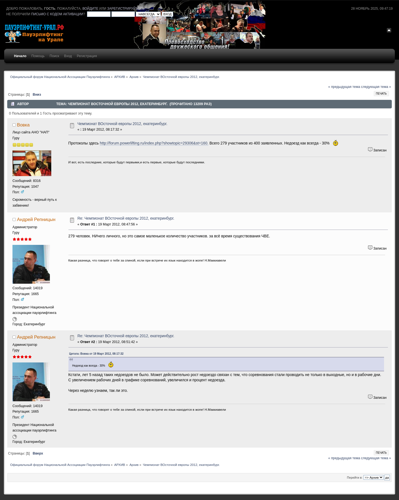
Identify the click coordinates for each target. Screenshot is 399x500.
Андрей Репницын (36, 219)
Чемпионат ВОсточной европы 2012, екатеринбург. (122, 124)
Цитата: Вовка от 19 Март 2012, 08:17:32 (96, 353)
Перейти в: (354, 477)
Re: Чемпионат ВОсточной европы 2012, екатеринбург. (125, 218)
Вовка (23, 124)
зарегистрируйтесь (125, 9)
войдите (90, 9)
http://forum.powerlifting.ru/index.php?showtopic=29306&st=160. (154, 143)
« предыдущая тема (344, 87)
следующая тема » (376, 87)
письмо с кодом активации (57, 14)
